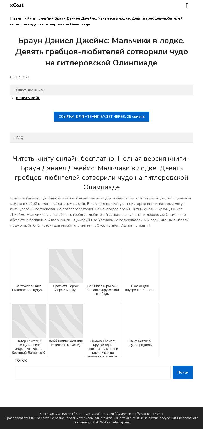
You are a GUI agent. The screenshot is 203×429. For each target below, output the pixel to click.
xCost (17, 5)
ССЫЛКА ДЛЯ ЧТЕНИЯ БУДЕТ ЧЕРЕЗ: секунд (101, 116)
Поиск (21, 360)
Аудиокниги (125, 413)
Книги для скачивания (56, 413)
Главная (16, 18)
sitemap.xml (121, 422)
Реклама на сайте (150, 413)
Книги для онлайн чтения (95, 413)
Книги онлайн (39, 18)
